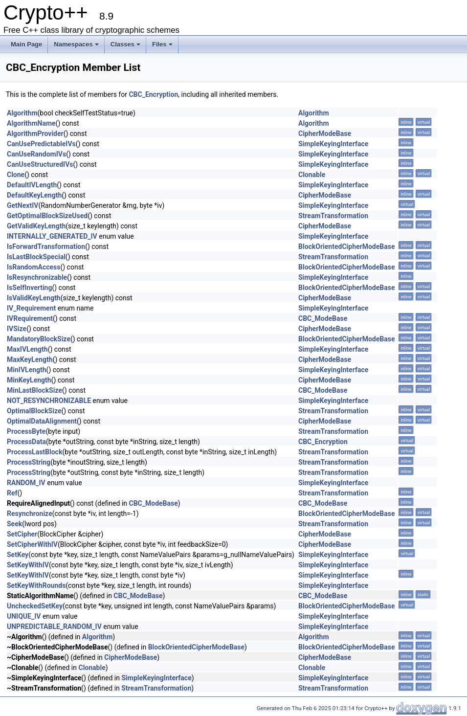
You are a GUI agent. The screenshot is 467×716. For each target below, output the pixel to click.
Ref (12, 493)
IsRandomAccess (33, 267)
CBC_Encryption (153, 94)
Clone (15, 175)
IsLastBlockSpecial (36, 257)
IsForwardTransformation (46, 246)
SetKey (17, 555)
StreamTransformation (333, 216)
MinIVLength (26, 370)
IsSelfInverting (29, 287)
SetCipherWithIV (32, 544)
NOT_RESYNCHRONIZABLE (49, 400)
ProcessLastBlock (34, 452)
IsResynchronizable (37, 277)
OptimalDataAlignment (42, 421)
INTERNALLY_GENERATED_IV (52, 236)
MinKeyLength (29, 380)
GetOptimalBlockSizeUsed (47, 216)
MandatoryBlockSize (38, 339)
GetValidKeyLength (36, 226)
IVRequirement (30, 318)
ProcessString (28, 462)
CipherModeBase (324, 133)
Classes (125, 44)
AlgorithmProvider (35, 133)
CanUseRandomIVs (36, 154)
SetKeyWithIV (28, 565)
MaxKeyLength (30, 359)
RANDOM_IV (26, 483)
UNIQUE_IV (24, 616)
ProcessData (26, 442)
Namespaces (76, 44)
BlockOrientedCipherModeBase (346, 246)
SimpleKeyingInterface (333, 144)
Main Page (26, 44)
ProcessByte (26, 431)
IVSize (16, 329)
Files (162, 44)
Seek (14, 524)
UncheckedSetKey (35, 606)
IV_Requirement (31, 308)
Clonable (311, 175)
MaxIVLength (27, 349)
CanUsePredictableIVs (41, 144)
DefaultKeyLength (34, 195)
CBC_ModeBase (322, 318)
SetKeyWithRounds (36, 585)
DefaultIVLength (32, 185)
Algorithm (22, 113)
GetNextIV (22, 205)
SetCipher (22, 534)
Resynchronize (29, 513)
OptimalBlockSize (34, 411)
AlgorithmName (31, 123)
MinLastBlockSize (34, 390)
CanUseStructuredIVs (40, 164)
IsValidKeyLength (34, 298)
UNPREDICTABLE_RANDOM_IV (54, 626)
